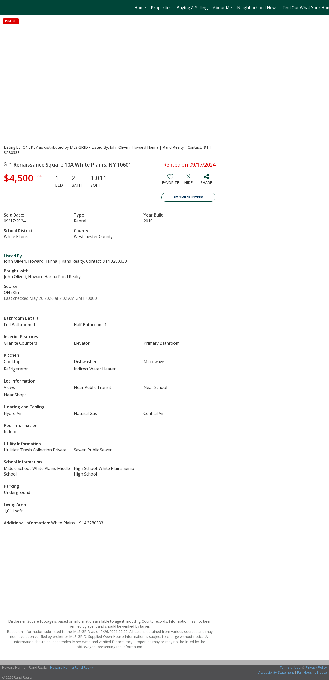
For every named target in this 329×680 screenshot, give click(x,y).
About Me (222, 8)
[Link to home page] (6, 7)
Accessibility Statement (276, 672)
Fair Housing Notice (312, 672)
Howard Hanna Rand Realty (71, 667)
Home (140, 8)
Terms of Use (290, 667)
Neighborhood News (257, 8)
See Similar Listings (188, 197)
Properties (161, 8)
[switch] (170, 181)
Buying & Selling (192, 8)
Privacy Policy (316, 667)
